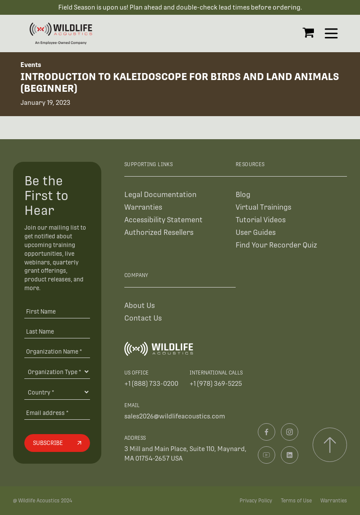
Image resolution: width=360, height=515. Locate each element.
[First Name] (57, 311)
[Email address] (57, 412)
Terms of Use (296, 501)
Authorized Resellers (158, 232)
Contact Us (143, 318)
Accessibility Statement (163, 220)
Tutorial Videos (261, 220)
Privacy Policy (256, 501)
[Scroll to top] (330, 445)
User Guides (256, 232)
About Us (139, 305)
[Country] (57, 392)
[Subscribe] (57, 443)
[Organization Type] (57, 371)
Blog (243, 195)
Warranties (143, 207)
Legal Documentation (160, 195)
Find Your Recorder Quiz (276, 245)
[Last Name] (57, 331)
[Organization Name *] (57, 351)
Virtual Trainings (263, 207)
